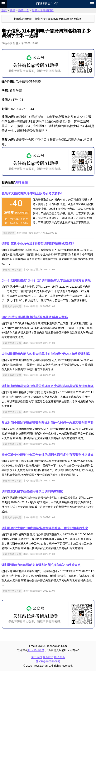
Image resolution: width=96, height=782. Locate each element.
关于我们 (36, 768)
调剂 (18, 293)
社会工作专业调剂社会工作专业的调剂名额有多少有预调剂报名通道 (48, 565)
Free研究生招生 (48, 3)
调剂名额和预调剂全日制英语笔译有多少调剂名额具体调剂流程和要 (48, 497)
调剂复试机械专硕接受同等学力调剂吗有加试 (32, 602)
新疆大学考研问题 (43, 10)
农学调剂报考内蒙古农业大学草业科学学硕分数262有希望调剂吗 (46, 464)
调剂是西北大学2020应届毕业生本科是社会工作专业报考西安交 (45, 639)
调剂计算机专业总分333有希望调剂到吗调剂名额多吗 (38, 354)
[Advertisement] (48, 42)
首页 (4, 10)
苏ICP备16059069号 (48, 772)
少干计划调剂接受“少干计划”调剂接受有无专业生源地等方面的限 (46, 391)
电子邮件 (59, 768)
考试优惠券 (8, 343)
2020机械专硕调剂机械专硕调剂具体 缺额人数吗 (35, 428)
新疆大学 (23, 10)
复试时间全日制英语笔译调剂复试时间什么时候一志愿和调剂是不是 (48, 533)
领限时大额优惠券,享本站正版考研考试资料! (32, 304)
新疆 (12, 10)
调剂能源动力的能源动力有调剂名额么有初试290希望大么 (41, 676)
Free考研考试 (36, 761)
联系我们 (48, 768)
